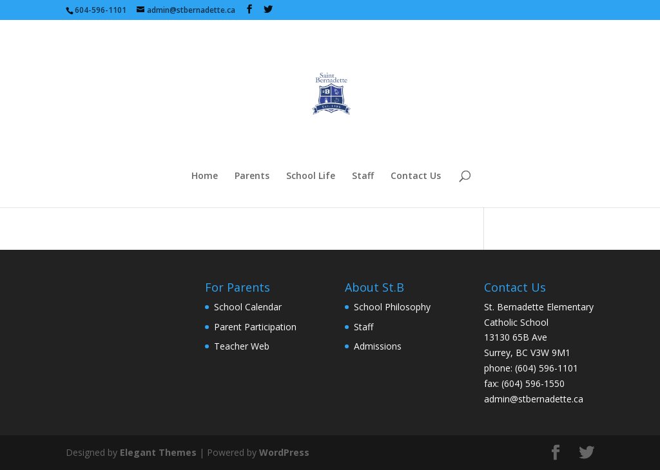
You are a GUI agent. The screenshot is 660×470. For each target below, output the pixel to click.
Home (204, 176)
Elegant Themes (158, 452)
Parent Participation (255, 327)
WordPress (284, 452)
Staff (363, 176)
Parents (252, 176)
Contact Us (416, 176)
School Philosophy (392, 307)
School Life (310, 176)
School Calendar (248, 307)
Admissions (378, 346)
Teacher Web (241, 346)
